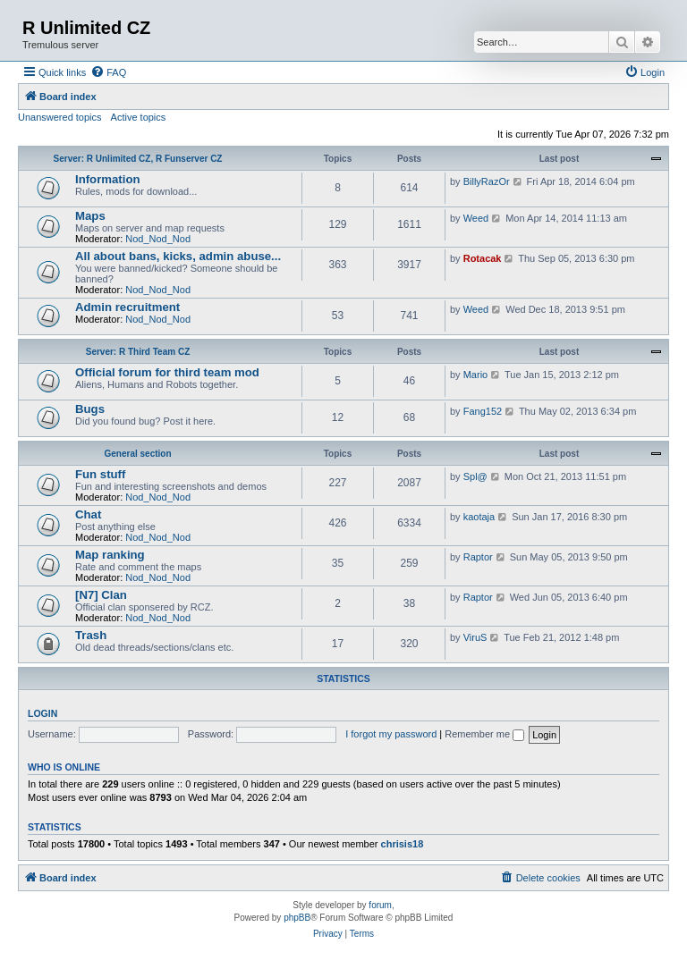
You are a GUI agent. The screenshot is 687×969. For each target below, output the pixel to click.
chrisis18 (402, 843)
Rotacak (482, 258)
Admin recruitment (127, 307)
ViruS (475, 637)
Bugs (90, 409)
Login (42, 713)
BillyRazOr (486, 181)
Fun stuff (100, 474)
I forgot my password (391, 734)
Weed (476, 218)
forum (380, 905)
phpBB (297, 918)
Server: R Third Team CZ (138, 352)
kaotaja (479, 516)
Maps (90, 216)
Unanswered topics (60, 117)
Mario (475, 374)
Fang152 (482, 411)
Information (107, 179)
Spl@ (475, 476)
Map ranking (110, 554)
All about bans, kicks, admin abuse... (178, 256)
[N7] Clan (101, 595)
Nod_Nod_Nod (158, 238)
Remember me (484, 734)
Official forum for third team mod (167, 372)
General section (137, 454)
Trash (90, 635)
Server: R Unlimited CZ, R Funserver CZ (138, 159)
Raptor (478, 557)
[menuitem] (108, 72)
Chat (88, 514)
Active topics (138, 117)
